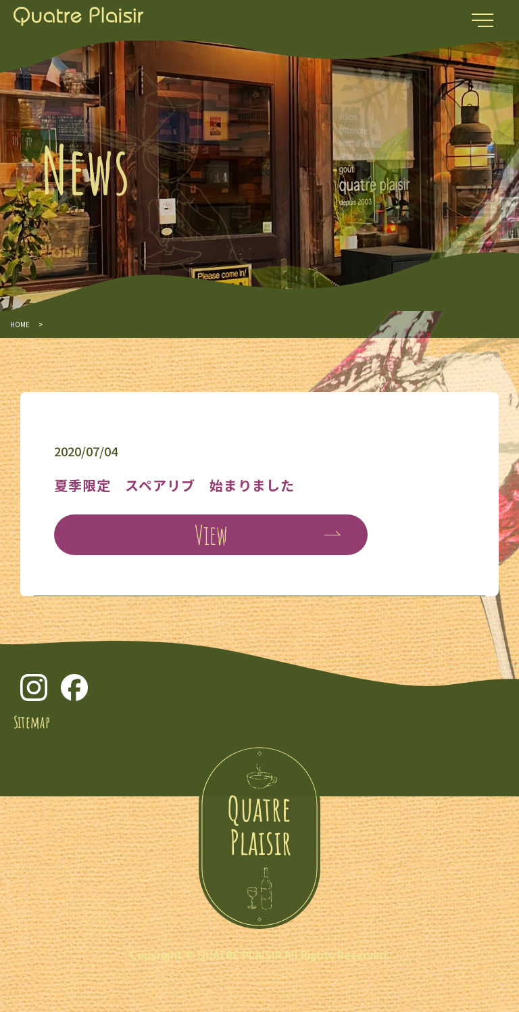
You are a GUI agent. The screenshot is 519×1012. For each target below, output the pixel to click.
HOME (20, 324)
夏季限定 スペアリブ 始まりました (174, 485)
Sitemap (32, 722)
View (211, 534)
